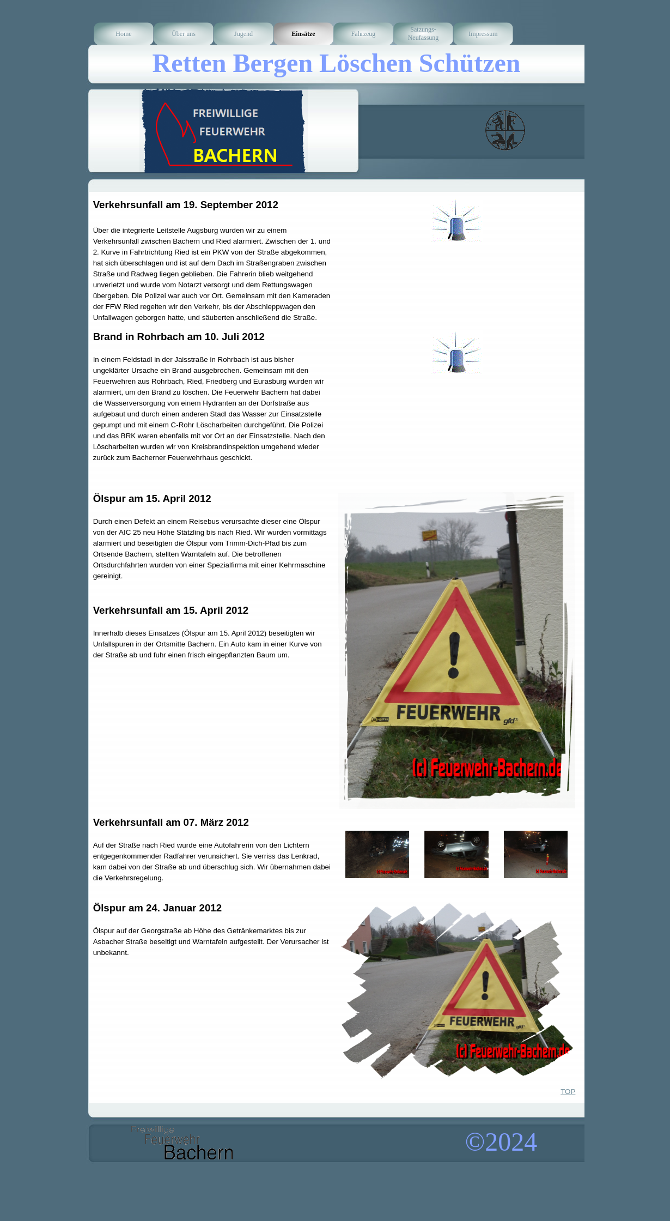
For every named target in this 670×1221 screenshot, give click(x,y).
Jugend (243, 34)
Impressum (482, 34)
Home (123, 34)
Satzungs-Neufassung (423, 33)
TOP (568, 1091)
